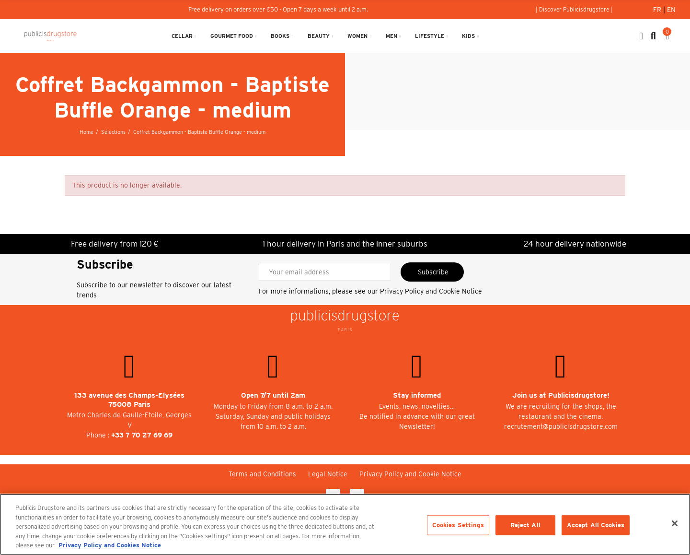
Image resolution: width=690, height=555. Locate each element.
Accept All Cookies (595, 525)
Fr (658, 9)
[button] (574, 9)
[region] (345, 524)
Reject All (525, 525)
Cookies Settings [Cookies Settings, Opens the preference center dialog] (458, 525)
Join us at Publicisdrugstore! (561, 395)
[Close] (674, 523)
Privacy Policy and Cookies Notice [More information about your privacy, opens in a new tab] (109, 545)
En (671, 9)
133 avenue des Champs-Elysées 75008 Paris (129, 400)
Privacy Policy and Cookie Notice (431, 291)
